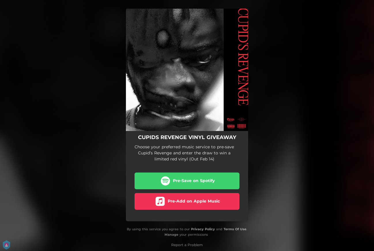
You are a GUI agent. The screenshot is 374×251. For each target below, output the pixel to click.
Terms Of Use (235, 229)
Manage (171, 235)
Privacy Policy (203, 229)
